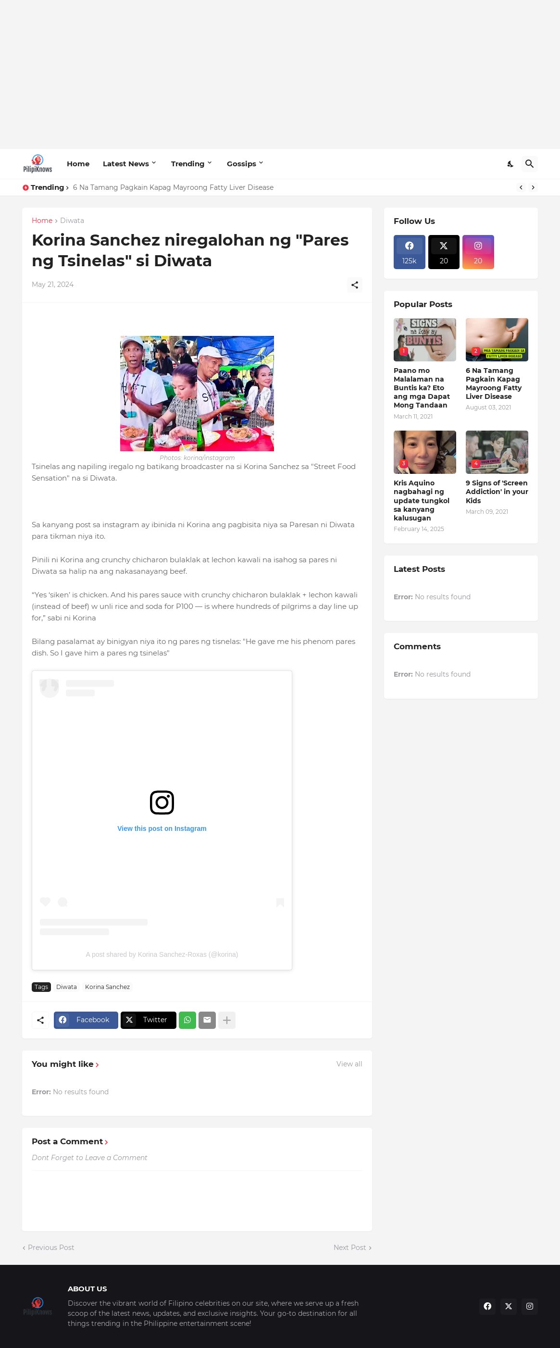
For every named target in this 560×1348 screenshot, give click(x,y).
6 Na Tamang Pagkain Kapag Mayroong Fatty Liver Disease (173, 187)
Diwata (72, 221)
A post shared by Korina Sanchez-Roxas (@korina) (162, 954)
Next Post (350, 1247)
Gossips (241, 163)
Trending (188, 163)
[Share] (354, 285)
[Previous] (521, 187)
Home (78, 163)
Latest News (126, 163)
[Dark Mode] (511, 164)
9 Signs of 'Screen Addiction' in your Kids (497, 492)
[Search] (530, 164)
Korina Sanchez (107, 986)
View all (349, 1064)
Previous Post (51, 1247)
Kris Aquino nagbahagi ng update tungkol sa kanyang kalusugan (421, 500)
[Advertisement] (280, 74)
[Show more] (227, 1020)
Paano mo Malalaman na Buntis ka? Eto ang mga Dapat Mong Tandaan (422, 388)
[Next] (533, 187)
